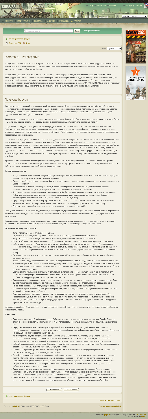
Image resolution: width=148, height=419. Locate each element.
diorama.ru (141, 415)
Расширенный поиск (91, 31)
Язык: (104, 48)
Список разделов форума (19, 39)
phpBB (16, 406)
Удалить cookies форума (109, 400)
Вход (28, 43)
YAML (143, 416)
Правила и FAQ (15, 43)
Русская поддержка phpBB (110, 406)
